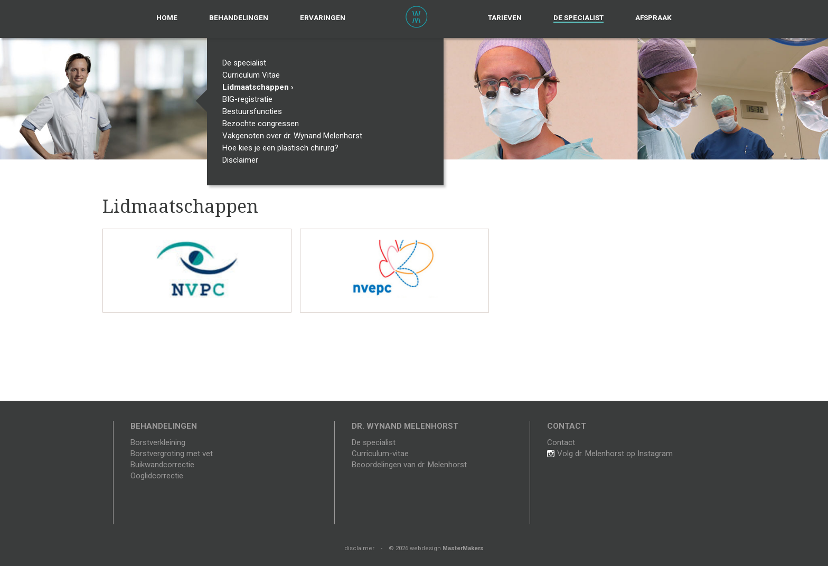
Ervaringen (322, 17)
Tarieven (505, 17)
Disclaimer (242, 160)
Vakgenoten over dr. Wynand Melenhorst (294, 135)
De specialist (578, 17)
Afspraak (653, 17)
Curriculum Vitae (253, 75)
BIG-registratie (249, 99)
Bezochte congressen (263, 123)
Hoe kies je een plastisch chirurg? (282, 148)
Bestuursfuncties (254, 111)
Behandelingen (238, 17)
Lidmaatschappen (258, 87)
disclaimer (359, 548)
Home (166, 17)
